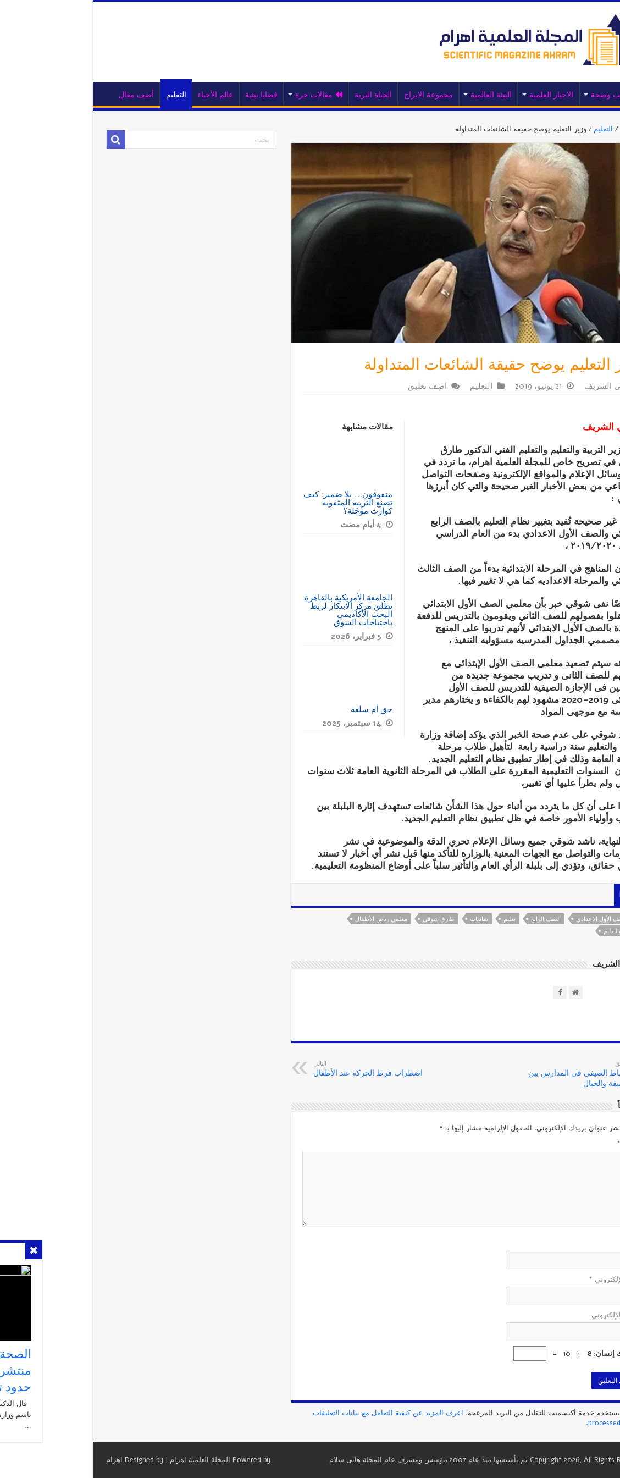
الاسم (561, 1244)
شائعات (409, 919)
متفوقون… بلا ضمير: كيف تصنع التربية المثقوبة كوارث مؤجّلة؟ (278, 502)
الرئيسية (577, 93)
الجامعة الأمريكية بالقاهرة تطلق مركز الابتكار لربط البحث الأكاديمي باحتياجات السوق (279, 610)
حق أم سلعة (302, 709)
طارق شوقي (369, 919)
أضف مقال (66, 95)
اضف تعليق (357, 385)
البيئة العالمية (421, 95)
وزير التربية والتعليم (557, 931)
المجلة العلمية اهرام (130, 1460)
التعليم (106, 95)
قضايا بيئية (191, 95)
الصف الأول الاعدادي (532, 919)
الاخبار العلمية (481, 95)
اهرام (44, 1460)
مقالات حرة (249, 95)
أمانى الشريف (538, 385)
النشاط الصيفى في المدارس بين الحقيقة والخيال (506, 1074)
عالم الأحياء (145, 95)
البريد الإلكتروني (546, 1279)
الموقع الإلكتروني (547, 1315)
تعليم (440, 919)
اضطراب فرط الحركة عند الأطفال (299, 1069)
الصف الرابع (476, 919)
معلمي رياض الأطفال (311, 919)
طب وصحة (539, 95)
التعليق (560, 1144)
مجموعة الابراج (358, 95)
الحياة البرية (303, 95)
